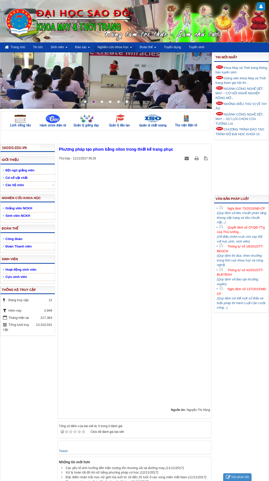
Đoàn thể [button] (148, 48)
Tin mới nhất (226, 57)
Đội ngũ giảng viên (19, 170)
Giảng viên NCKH (18, 208)
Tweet (63, 451)
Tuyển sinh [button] (196, 47)
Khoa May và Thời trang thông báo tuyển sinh (241, 69)
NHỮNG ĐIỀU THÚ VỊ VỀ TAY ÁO (241, 106)
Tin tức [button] (38, 47)
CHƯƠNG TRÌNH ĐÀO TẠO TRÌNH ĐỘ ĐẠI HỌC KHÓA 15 (239, 131)
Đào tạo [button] (82, 48)
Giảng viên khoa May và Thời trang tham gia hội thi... (240, 80)
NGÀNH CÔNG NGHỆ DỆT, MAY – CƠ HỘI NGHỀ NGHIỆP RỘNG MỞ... (239, 93)
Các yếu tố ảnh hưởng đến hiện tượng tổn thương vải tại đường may (115, 468)
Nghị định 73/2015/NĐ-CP (242, 208)
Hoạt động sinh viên (20, 269)
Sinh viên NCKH (17, 216)
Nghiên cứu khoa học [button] (115, 48)
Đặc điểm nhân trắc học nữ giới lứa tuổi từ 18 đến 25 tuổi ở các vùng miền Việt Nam (126, 477)
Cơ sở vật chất (16, 178)
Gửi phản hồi (237, 477)
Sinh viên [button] (59, 48)
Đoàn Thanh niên (18, 246)
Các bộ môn (14, 185)
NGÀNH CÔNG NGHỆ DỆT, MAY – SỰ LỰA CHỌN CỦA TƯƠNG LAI (239, 118)
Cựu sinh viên (16, 277)
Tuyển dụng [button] (172, 47)
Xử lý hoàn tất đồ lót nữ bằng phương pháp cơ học (102, 472)
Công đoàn (13, 239)
